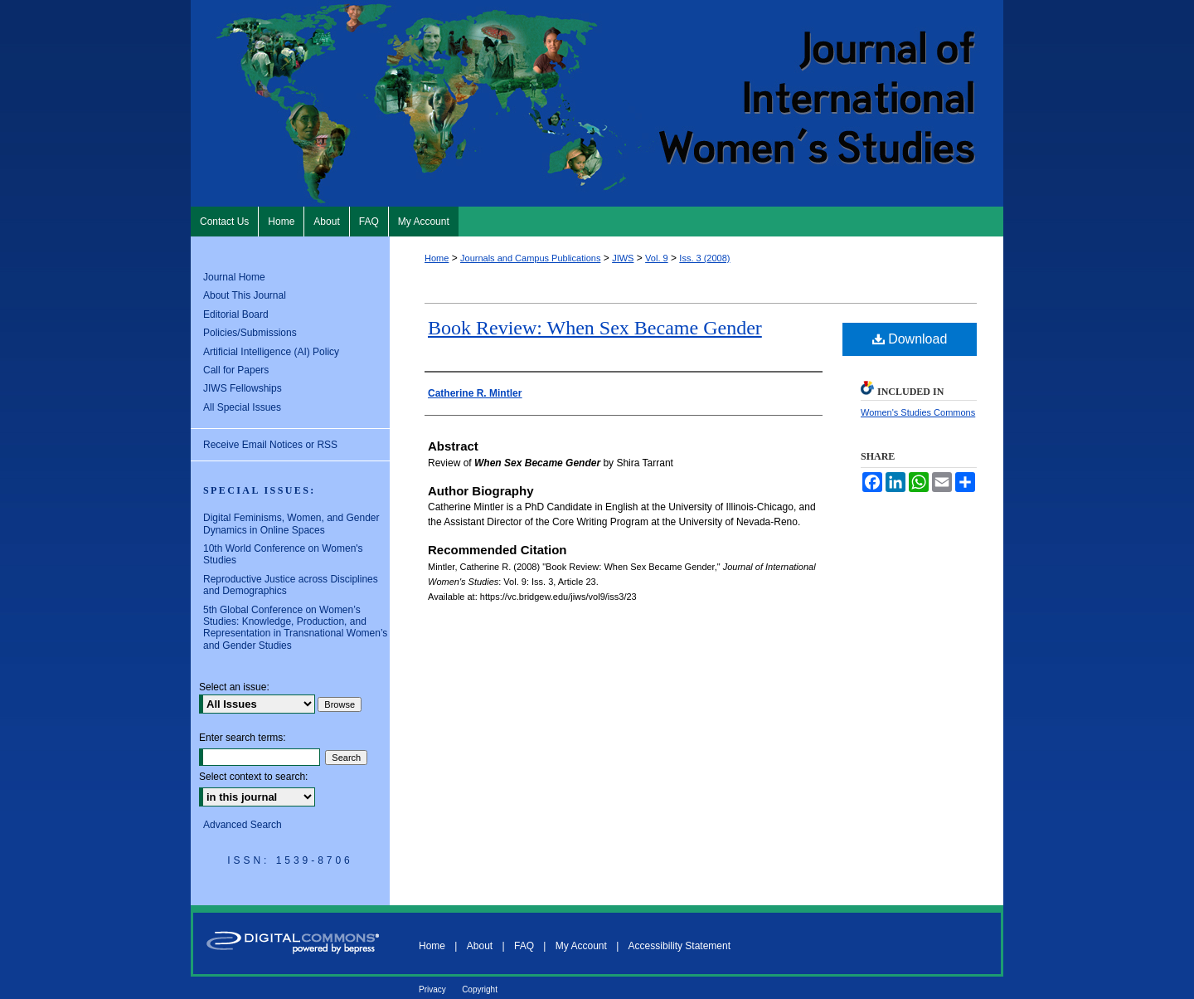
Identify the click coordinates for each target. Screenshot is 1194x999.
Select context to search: (253, 776)
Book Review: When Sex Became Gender (595, 328)
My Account (581, 946)
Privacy (432, 989)
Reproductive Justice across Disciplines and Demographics (290, 585)
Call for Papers (236, 370)
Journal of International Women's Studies (597, 103)
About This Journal (244, 295)
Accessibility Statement (679, 946)
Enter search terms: (242, 737)
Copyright (480, 989)
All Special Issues (242, 407)
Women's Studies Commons (918, 412)
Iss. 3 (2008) (704, 258)
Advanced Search (242, 825)
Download (910, 339)
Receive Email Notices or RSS (270, 445)
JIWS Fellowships (242, 388)
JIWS (622, 258)
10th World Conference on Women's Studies (283, 554)
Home (437, 258)
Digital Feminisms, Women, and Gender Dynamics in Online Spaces (291, 523)
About (480, 946)
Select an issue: (234, 687)
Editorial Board (236, 314)
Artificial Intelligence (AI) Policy (271, 352)
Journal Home (234, 277)
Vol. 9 (656, 258)
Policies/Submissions (250, 333)
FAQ (524, 946)
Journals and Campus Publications (530, 258)
